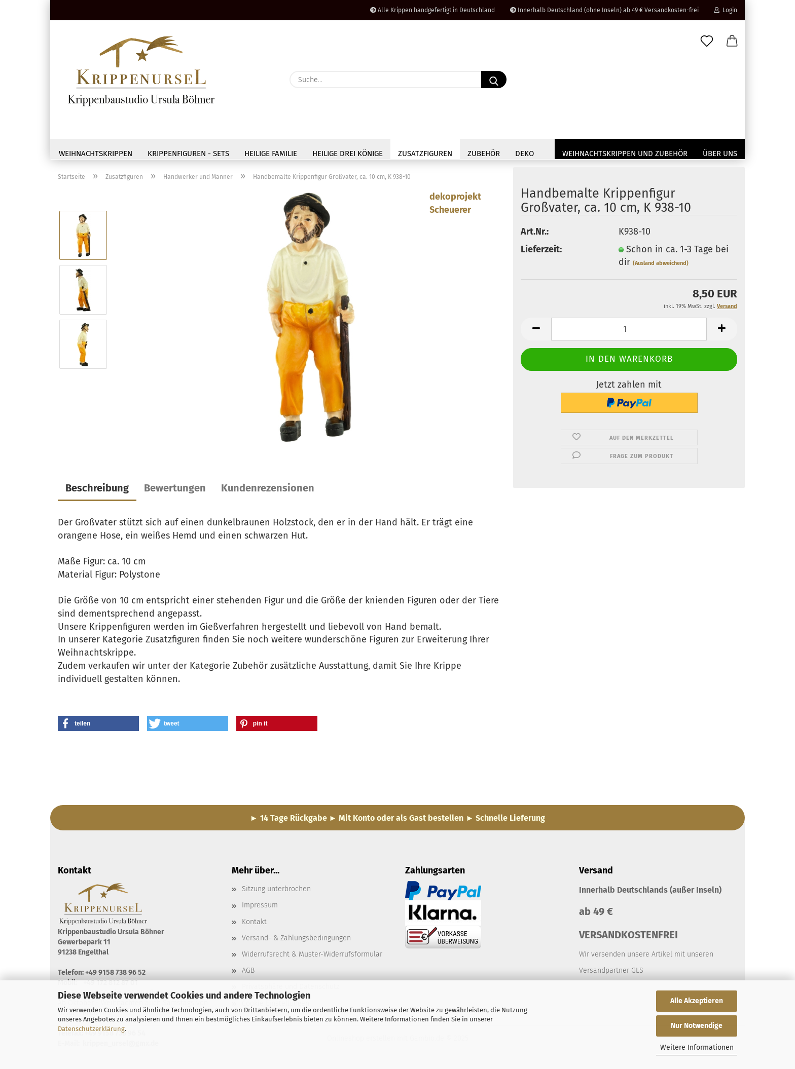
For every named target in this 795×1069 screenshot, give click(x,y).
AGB (248, 973)
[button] (732, 41)
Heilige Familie (270, 153)
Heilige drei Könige (347, 153)
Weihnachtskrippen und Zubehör (625, 153)
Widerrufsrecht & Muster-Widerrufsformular (312, 956)
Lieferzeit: (541, 251)
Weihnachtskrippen (95, 153)
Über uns (720, 153)
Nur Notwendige (696, 1025)
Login (725, 10)
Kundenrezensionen (267, 490)
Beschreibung (97, 490)
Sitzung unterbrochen (276, 891)
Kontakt (254, 924)
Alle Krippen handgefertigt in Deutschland (432, 10)
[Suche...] (494, 79)
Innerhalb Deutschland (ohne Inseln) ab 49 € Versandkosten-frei (604, 10)
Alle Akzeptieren (696, 1001)
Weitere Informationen (697, 1047)
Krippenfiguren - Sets (188, 153)
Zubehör (483, 153)
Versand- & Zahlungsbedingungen (296, 940)
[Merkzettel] (706, 41)
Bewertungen (175, 490)
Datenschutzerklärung (91, 1029)
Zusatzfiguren (425, 153)
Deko (524, 153)
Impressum (260, 907)
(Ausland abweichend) (661, 265)
